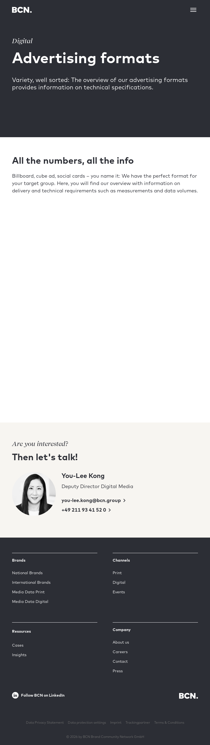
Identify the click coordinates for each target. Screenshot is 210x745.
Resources (21, 631)
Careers (120, 651)
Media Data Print (28, 591)
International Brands (31, 582)
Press (118, 670)
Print (117, 572)
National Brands (27, 572)
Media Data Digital (30, 601)
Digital (119, 582)
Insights (19, 654)
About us (121, 642)
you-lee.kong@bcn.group (92, 500)
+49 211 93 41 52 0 (84, 510)
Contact (120, 661)
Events (119, 591)
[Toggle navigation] (193, 9)
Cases (18, 645)
